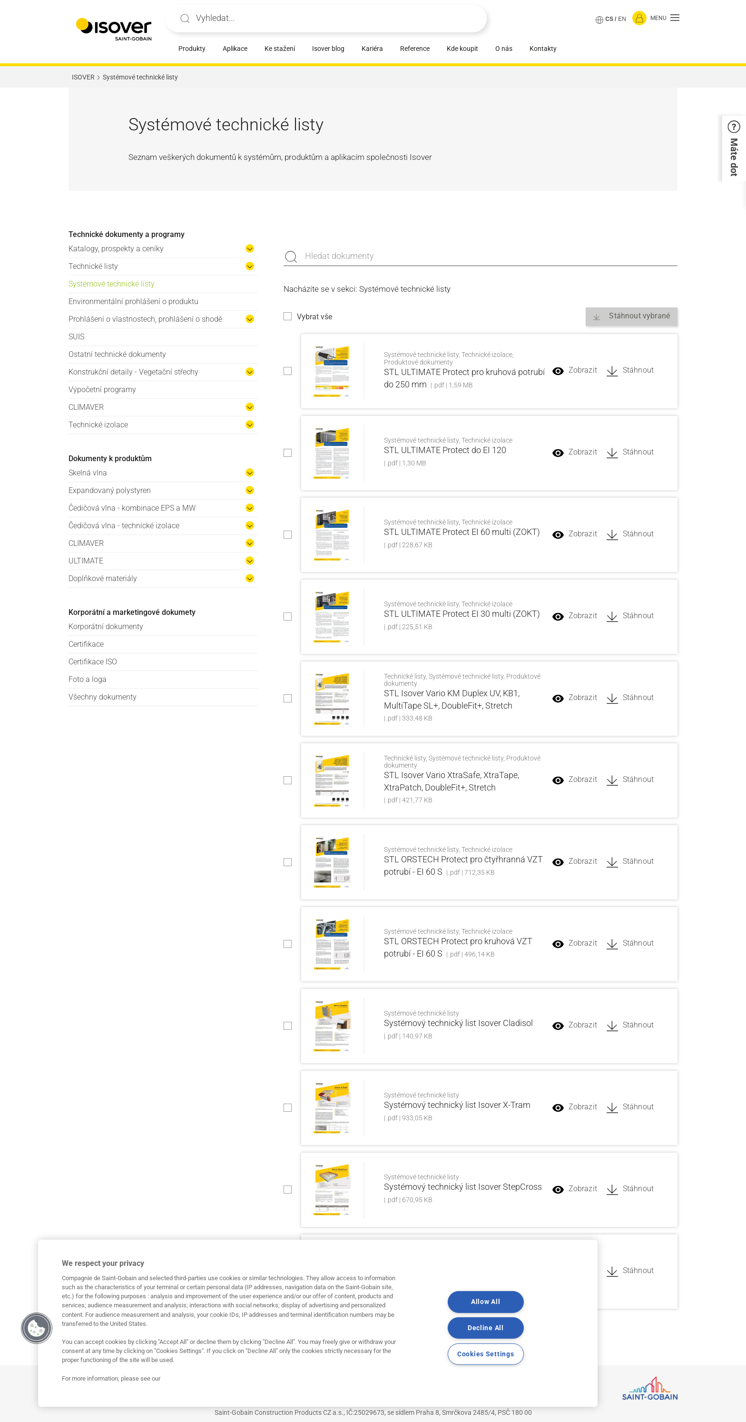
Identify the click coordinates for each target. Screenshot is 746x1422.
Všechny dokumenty (103, 696)
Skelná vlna (88, 472)
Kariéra (372, 48)
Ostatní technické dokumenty (117, 354)
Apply (185, 18)
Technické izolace (98, 424)
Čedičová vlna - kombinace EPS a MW (132, 508)
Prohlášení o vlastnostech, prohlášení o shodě (145, 319)
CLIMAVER (86, 407)
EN (622, 19)
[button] (664, 18)
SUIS (76, 336)
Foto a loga (88, 679)
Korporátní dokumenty (106, 626)
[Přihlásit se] (639, 18)
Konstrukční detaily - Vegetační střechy (133, 371)
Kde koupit (462, 48)
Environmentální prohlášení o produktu (133, 301)
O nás (503, 48)
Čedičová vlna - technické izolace (124, 525)
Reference (415, 48)
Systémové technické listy (112, 283)
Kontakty (543, 48)
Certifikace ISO (93, 661)
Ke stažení (280, 48)
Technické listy (93, 266)
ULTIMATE (86, 560)
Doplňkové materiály (103, 578)
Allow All (485, 1302)
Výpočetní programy (102, 389)
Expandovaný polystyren (110, 490)
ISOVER (83, 77)
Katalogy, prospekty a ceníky (116, 248)
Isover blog (328, 48)
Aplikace (235, 48)
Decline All (486, 1328)
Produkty (192, 48)
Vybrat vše (314, 316)
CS (609, 19)
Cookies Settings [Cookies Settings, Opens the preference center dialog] (485, 1354)
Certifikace (86, 644)
